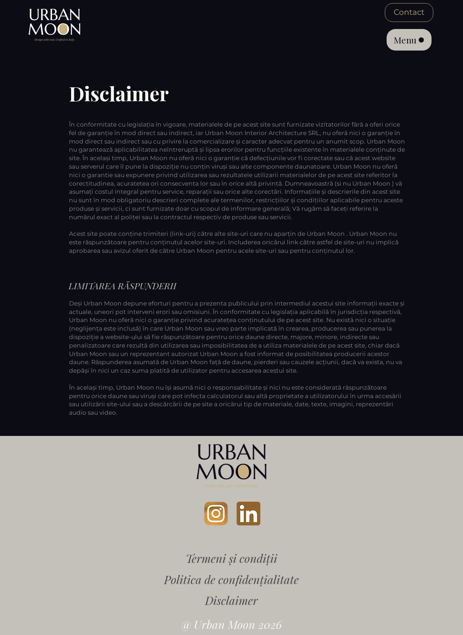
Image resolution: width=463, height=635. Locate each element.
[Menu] (409, 40)
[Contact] (409, 12)
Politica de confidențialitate (231, 579)
